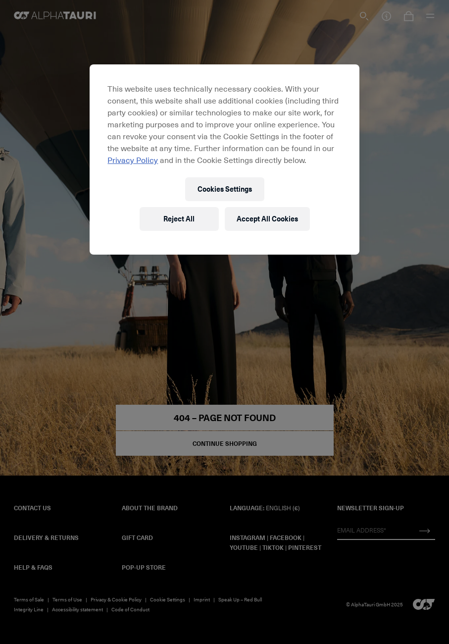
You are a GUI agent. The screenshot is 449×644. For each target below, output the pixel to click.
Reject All (179, 219)
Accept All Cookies (267, 219)
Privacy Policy (132, 159)
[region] (224, 159)
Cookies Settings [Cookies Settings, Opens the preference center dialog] (225, 189)
